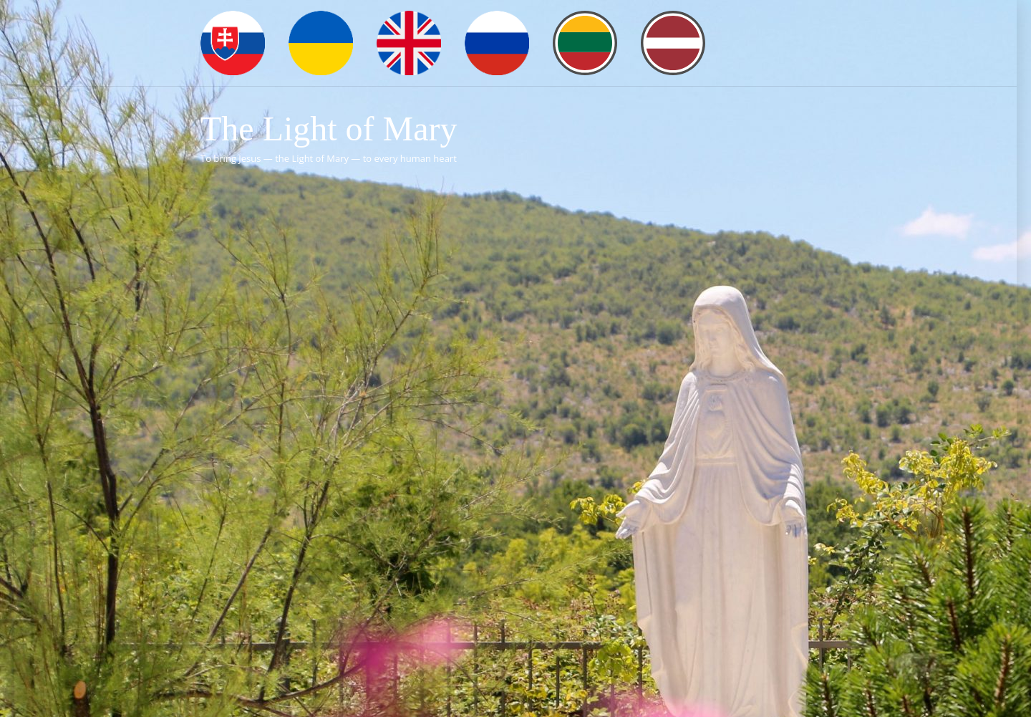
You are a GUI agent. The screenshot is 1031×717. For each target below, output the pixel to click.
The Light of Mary (329, 129)
